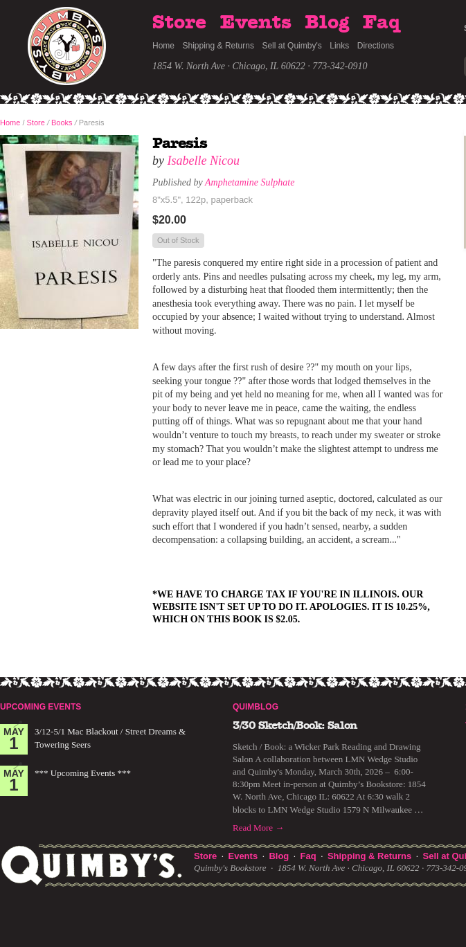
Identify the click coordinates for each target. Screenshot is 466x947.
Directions (375, 46)
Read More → (258, 827)
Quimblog (255, 707)
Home (163, 46)
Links (339, 46)
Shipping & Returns (218, 46)
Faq (381, 23)
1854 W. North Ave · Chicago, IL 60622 (228, 66)
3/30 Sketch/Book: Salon (295, 725)
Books (62, 122)
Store (179, 23)
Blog (327, 23)
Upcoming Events (40, 707)
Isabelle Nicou (204, 161)
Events (256, 23)
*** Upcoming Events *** (83, 773)
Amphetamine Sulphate (249, 182)
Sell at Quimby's (291, 46)
